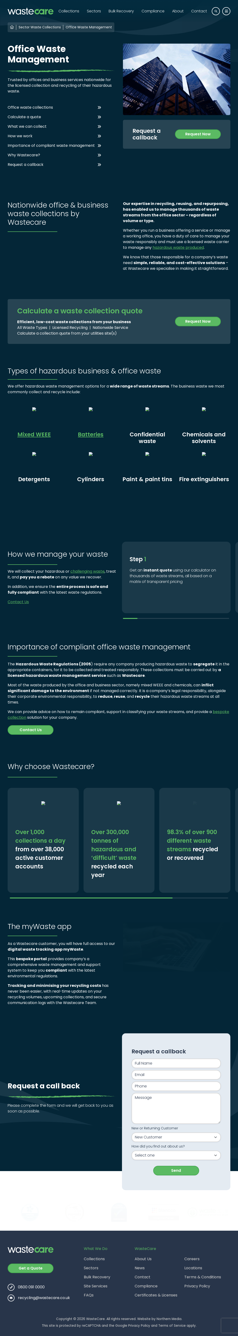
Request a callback (25, 164)
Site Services (95, 1286)
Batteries (90, 434)
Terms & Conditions (202, 1277)
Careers (192, 1259)
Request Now (198, 134)
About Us (143, 1259)
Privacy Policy (197, 1286)
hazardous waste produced (178, 247)
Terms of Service (172, 1325)
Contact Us (18, 602)
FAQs (89, 1295)
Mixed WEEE (34, 434)
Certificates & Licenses (156, 1295)
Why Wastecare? (24, 155)
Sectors (94, 11)
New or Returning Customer (155, 1128)
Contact (199, 11)
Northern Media (169, 1319)
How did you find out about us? (158, 1146)
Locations (193, 1268)
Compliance (153, 11)
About (178, 11)
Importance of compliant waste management (51, 145)
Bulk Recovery (121, 11)
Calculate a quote (24, 117)
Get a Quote (30, 1268)
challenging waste (87, 571)
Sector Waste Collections (40, 27)
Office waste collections (30, 107)
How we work (20, 136)
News (140, 1268)
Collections (68, 11)
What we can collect (27, 126)
